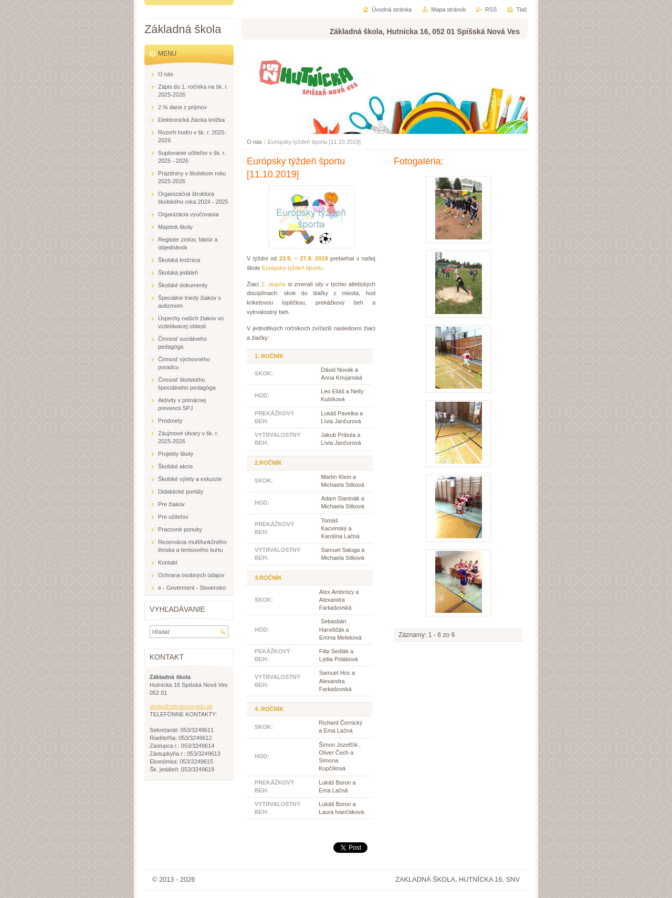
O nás (254, 142)
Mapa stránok (448, 9)
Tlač (521, 9)
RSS (491, 9)
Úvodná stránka (392, 9)
